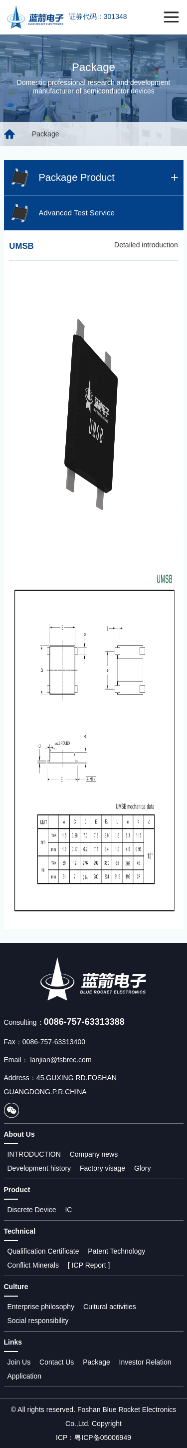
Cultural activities (109, 1307)
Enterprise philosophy (41, 1307)
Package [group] (45, 134)
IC (68, 1210)
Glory (142, 1168)
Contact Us (56, 1362)
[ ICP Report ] (89, 1265)
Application (24, 1376)
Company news (94, 1154)
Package (96, 1362)
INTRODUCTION (34, 1154)
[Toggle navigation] (171, 17)
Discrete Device (31, 1210)
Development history (39, 1168)
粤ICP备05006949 (102, 1438)
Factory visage (102, 1168)
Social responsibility (38, 1321)
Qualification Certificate (43, 1251)
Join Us (19, 1362)
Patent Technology (116, 1251)
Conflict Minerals (33, 1265)
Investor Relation (145, 1362)
